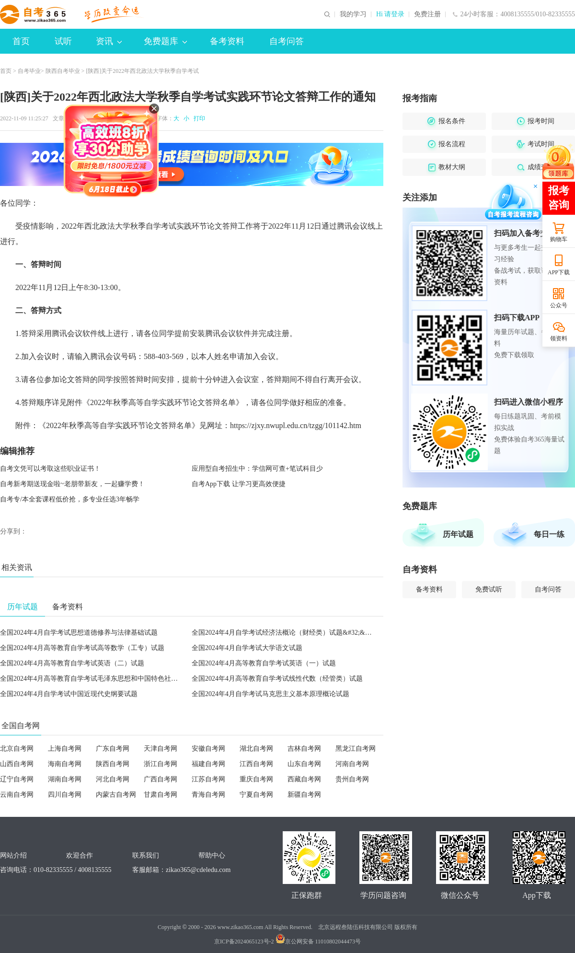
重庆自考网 (256, 779)
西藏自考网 (304, 779)
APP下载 (559, 272)
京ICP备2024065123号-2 (244, 941)
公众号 (558, 305)
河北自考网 (112, 779)
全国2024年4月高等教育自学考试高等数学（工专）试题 (82, 647)
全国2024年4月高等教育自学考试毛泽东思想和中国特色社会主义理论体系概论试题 (122, 678)
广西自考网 (160, 779)
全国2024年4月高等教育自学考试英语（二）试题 (72, 663)
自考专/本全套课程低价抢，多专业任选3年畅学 (69, 499)
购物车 (558, 239)
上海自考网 (64, 748)
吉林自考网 (304, 748)
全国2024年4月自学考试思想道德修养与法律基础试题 (79, 632)
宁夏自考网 (256, 794)
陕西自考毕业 (63, 71)
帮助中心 (211, 855)
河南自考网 (352, 763)
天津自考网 (160, 748)
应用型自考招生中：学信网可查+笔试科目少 (257, 468)
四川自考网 (64, 794)
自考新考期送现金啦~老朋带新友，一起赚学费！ (72, 484)
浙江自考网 (160, 763)
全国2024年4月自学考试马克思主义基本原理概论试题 (270, 693)
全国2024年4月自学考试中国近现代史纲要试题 (69, 693)
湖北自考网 (256, 748)
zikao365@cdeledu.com (198, 869)
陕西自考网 (112, 763)
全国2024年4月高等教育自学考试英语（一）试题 (264, 663)
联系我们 (145, 855)
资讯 (109, 41)
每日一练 (549, 534)
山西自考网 (17, 763)
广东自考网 (112, 748)
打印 (198, 118)
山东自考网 (304, 763)
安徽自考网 (208, 748)
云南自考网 (17, 794)
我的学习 (353, 14)
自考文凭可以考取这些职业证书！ (50, 468)
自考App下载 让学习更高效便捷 (239, 484)
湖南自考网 (64, 779)
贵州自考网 (352, 779)
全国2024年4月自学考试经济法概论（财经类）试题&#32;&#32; (284, 632)
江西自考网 (256, 763)
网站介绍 (13, 855)
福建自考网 (208, 763)
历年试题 (458, 534)
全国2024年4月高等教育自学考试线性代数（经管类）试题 (277, 678)
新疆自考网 (304, 794)
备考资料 (227, 41)
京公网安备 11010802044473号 (318, 941)
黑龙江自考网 (355, 748)
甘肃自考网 (160, 794)
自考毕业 (29, 71)
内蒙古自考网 (116, 794)
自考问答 (286, 41)
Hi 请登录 (390, 14)
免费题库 (165, 41)
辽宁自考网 (17, 779)
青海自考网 (208, 794)
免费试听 (488, 589)
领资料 (558, 338)
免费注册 (427, 14)
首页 (21, 41)
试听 (63, 41)
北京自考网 (17, 748)
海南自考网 (64, 763)
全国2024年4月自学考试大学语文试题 (247, 647)
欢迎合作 (79, 855)
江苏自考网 (208, 779)
